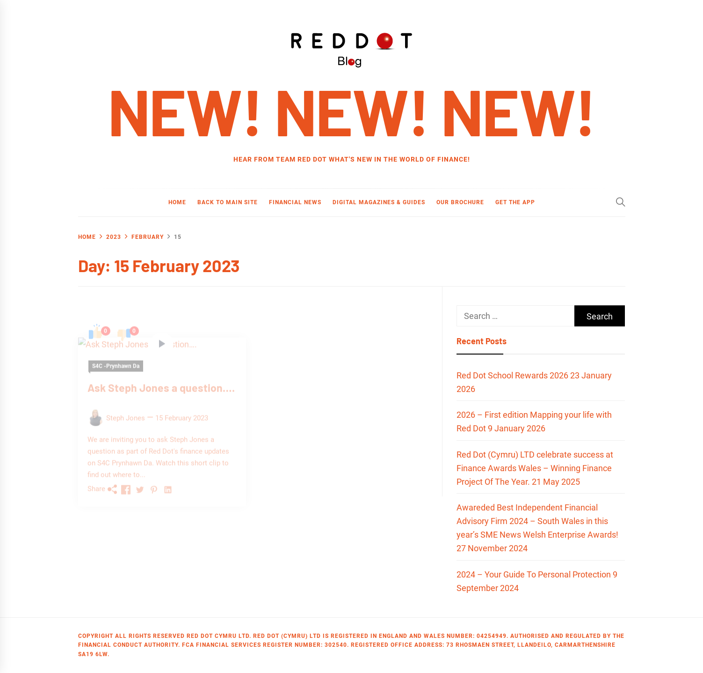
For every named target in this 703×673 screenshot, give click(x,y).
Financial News (295, 202)
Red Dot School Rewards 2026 (512, 375)
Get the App (515, 202)
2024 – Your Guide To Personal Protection (534, 574)
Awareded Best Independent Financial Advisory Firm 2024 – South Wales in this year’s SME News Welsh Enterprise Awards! (537, 521)
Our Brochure (460, 202)
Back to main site (227, 202)
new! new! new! (351, 110)
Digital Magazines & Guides (379, 202)
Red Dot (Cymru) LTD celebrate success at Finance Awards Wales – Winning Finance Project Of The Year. (535, 468)
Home (177, 202)
